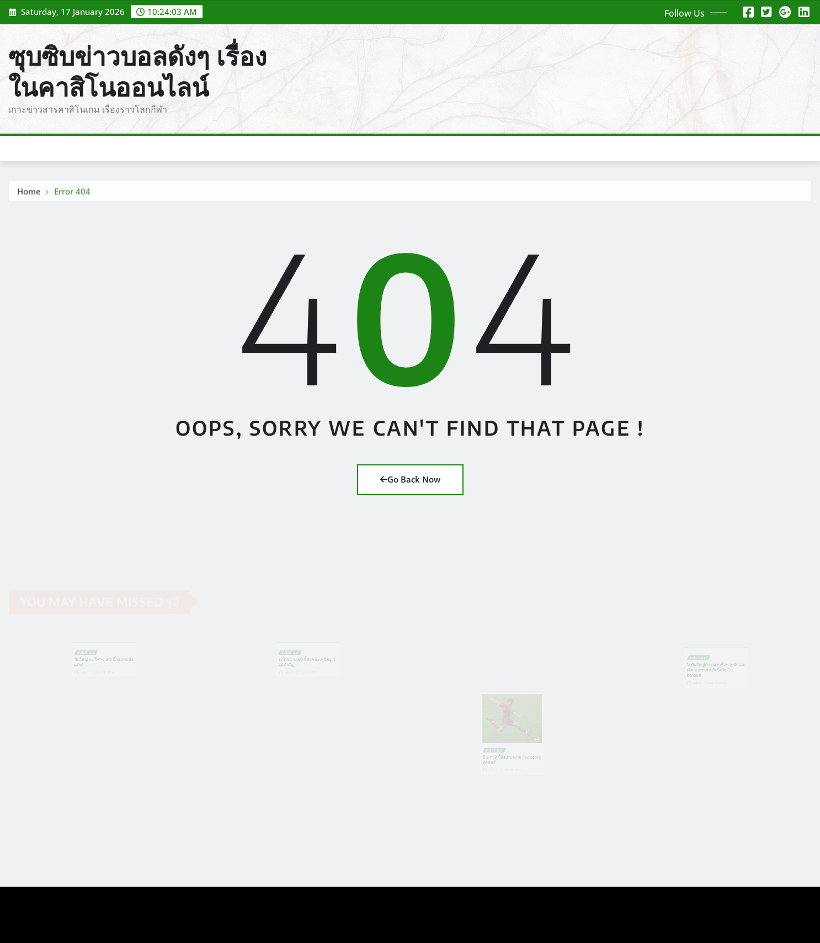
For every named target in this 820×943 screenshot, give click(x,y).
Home (29, 192)
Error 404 (72, 192)
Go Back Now (410, 479)
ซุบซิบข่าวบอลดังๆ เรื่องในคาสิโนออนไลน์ (137, 71)
